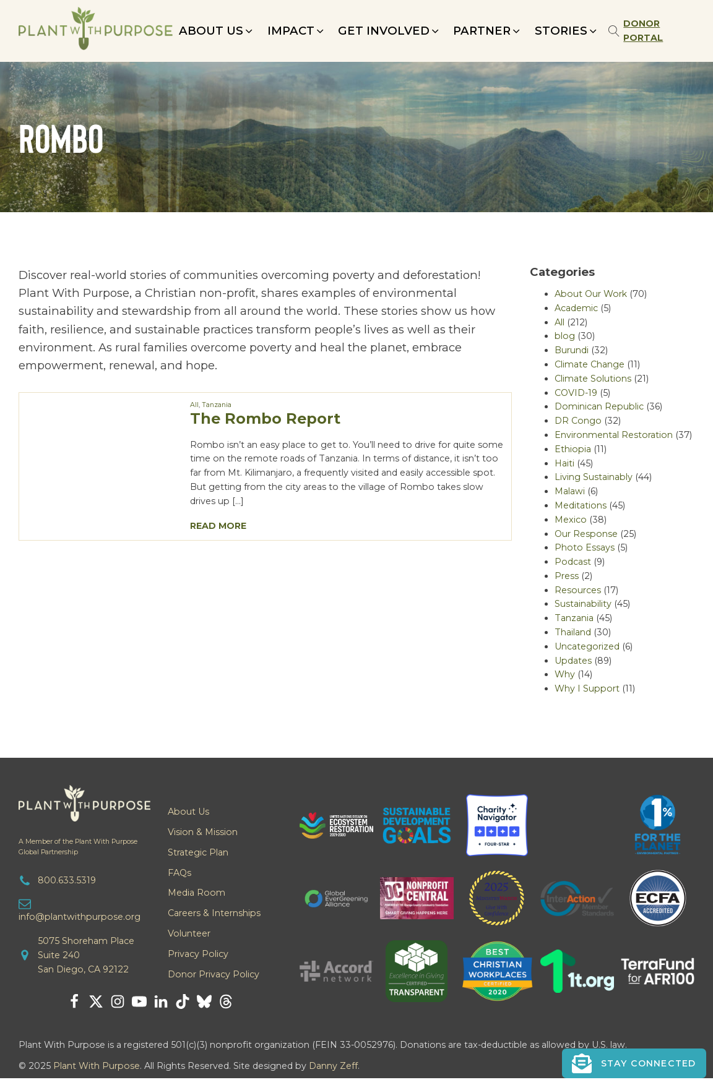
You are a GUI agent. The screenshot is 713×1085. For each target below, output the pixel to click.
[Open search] (614, 31)
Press (567, 575)
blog (565, 335)
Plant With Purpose (96, 1065)
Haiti (564, 463)
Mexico (571, 519)
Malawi (570, 491)
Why (565, 674)
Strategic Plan (198, 852)
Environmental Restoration (614, 434)
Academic (576, 308)
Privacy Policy (198, 953)
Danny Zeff (333, 1065)
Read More (218, 525)
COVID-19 (576, 392)
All (194, 405)
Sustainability (583, 603)
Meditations (581, 505)
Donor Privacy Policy (213, 974)
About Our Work (591, 293)
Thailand (573, 632)
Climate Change (589, 364)
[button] (217, 31)
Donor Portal (643, 30)
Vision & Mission (203, 832)
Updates (573, 660)
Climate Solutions (593, 378)
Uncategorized (587, 646)
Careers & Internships (214, 913)
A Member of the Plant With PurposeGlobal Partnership (78, 847)
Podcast (573, 561)
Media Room (196, 892)
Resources (578, 590)
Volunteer (189, 933)
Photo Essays (585, 547)
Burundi (572, 350)
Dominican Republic (599, 406)
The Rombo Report (265, 418)
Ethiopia (573, 449)
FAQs (179, 872)
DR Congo (578, 420)
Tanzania (216, 405)
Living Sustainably (594, 476)
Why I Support (587, 688)
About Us (188, 811)
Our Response (586, 533)
